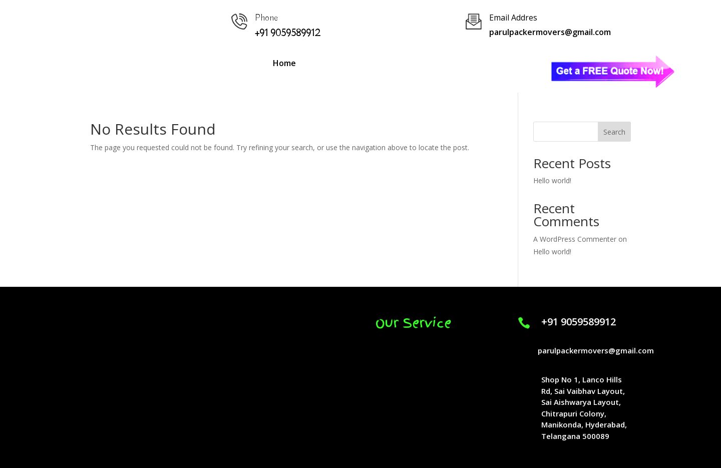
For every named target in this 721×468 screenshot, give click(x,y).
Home (284, 63)
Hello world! (552, 180)
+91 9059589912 (578, 321)
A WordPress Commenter (574, 239)
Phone (266, 18)
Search (614, 132)
